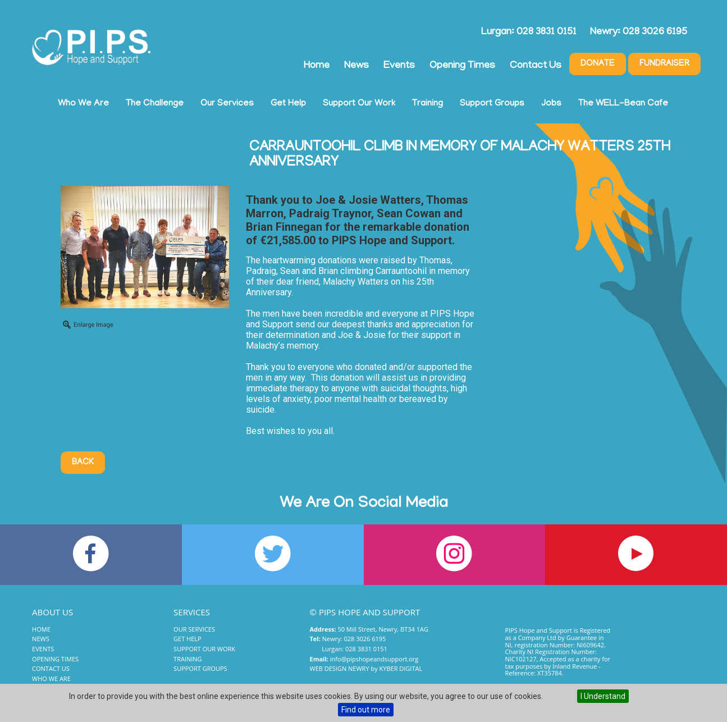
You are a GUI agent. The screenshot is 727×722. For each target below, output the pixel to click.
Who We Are (83, 104)
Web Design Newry (339, 668)
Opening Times (462, 66)
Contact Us (535, 66)
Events (399, 66)
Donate (597, 64)
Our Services (227, 104)
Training (427, 104)
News (356, 66)
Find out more (365, 709)
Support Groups (492, 104)
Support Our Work (359, 104)
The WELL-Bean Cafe (623, 104)
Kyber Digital (401, 668)
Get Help (288, 104)
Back (83, 462)
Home (317, 66)
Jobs (551, 104)
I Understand (602, 696)
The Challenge (155, 104)
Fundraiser (664, 64)
